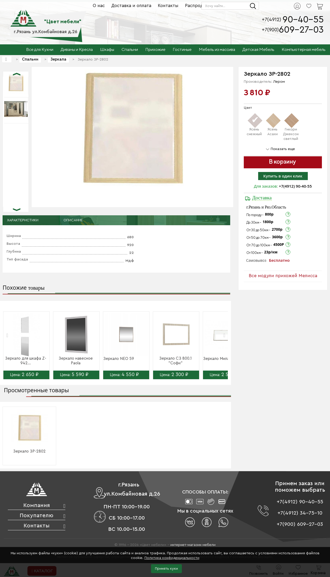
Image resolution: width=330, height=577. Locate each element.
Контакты (168, 5)
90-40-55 (303, 19)
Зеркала (58, 59)
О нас (99, 5)
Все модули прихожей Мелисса (283, 275)
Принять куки (166, 568)
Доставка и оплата (131, 5)
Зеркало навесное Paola (76, 360)
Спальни (30, 59)
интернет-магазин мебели (193, 545)
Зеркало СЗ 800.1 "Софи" (175, 360)
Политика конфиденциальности (171, 558)
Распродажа (198, 5)
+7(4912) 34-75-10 (299, 513)
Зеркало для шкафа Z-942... (25, 360)
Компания (36, 505)
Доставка (262, 197)
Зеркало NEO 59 (118, 359)
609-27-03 (301, 29)
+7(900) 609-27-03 (300, 524)
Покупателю (36, 515)
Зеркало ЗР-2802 (29, 451)
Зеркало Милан (217, 359)
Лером (279, 82)
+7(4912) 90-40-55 (295, 186)
